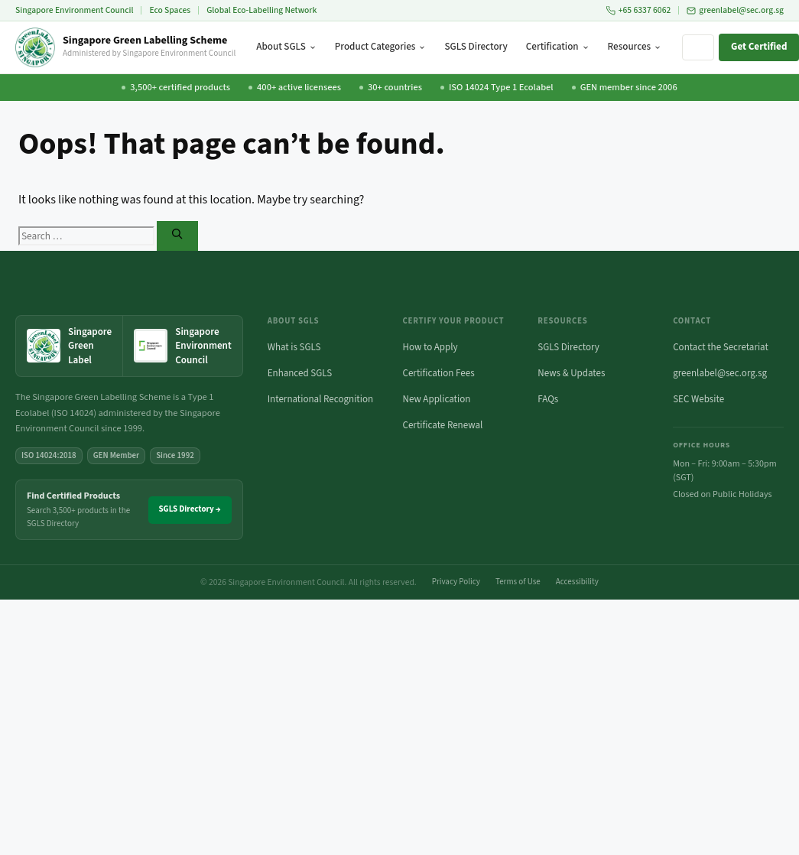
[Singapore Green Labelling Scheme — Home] (125, 47)
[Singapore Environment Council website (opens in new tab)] (182, 346)
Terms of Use (518, 581)
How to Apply (430, 347)
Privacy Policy (456, 581)
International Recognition (320, 399)
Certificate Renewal (443, 425)
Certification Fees (439, 373)
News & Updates (571, 373)
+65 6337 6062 (638, 10)
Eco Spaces (169, 10)
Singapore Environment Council (74, 10)
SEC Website (698, 399)
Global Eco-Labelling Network (261, 10)
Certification (558, 47)
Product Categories (381, 47)
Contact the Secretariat (720, 347)
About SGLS (286, 47)
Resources (634, 47)
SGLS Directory (475, 47)
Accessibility (577, 581)
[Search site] (698, 47)
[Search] (177, 236)
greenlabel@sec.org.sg (735, 10)
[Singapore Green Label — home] (69, 346)
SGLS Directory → (190, 509)
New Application (437, 399)
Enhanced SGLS (300, 373)
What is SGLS (294, 347)
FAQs (548, 399)
